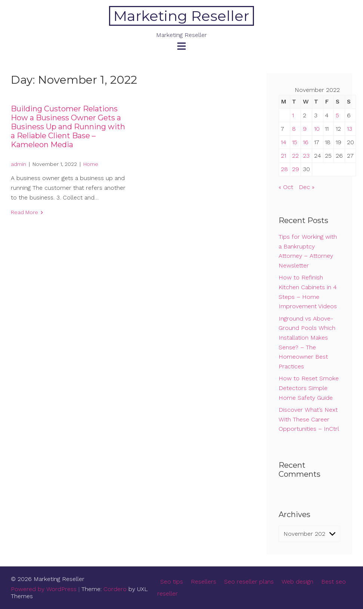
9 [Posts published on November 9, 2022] (305, 128)
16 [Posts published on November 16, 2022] (305, 142)
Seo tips (171, 581)
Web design (297, 581)
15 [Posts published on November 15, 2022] (294, 142)
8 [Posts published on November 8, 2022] (294, 128)
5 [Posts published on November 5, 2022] (337, 115)
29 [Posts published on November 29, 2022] (295, 169)
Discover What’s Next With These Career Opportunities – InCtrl (309, 419)
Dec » (306, 187)
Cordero (115, 589)
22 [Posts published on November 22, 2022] (295, 155)
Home (90, 164)
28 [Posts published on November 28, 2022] (284, 169)
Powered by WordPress (44, 589)
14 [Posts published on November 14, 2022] (283, 142)
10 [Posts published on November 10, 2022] (317, 128)
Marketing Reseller (181, 16)
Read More (24, 212)
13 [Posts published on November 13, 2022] (349, 128)
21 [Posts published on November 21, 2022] (283, 155)
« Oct (286, 187)
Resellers (203, 581)
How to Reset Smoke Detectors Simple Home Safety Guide (309, 388)
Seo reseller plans (249, 581)
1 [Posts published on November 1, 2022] (293, 115)
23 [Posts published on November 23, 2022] (306, 155)
